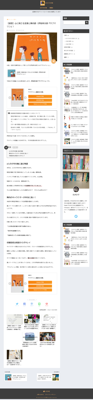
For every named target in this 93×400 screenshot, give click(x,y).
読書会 (51, 7)
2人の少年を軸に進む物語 (16, 151)
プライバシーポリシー (50, 395)
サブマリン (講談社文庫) (35, 92)
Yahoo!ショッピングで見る (39, 104)
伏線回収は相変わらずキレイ (17, 156)
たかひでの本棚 (47, 3)
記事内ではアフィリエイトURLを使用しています (46, 12)
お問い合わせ (40, 395)
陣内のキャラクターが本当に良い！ (19, 153)
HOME (46, 392)
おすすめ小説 (43, 7)
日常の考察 (68, 47)
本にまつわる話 (69, 51)
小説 (48, 310)
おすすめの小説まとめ (72, 39)
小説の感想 (54, 310)
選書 (66, 58)
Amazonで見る (39, 96)
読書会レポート (69, 54)
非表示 (15, 147)
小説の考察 (70, 44)
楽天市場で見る (39, 100)
